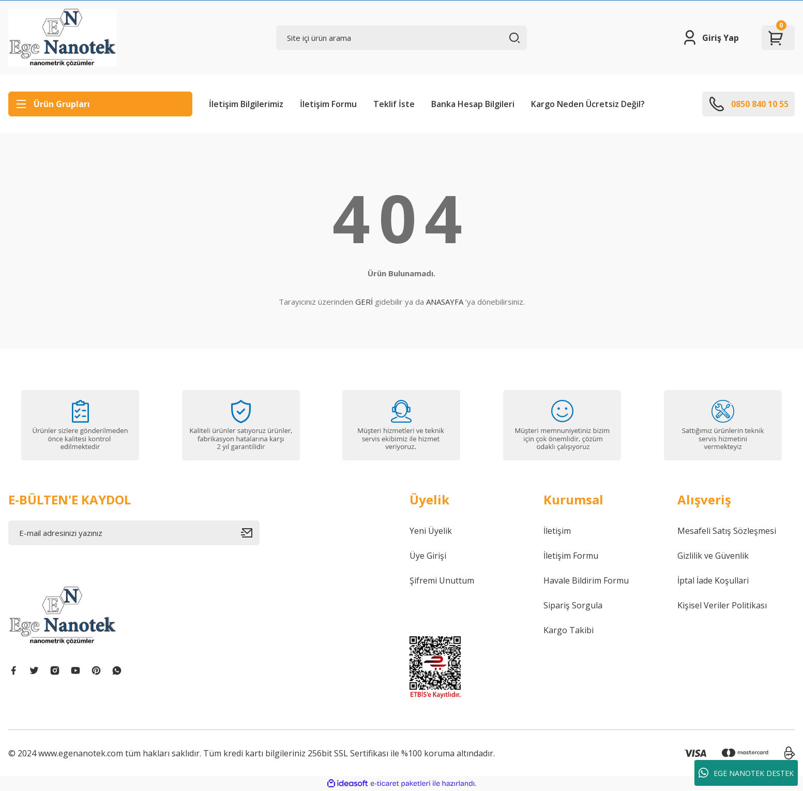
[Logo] (62, 38)
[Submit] (250, 532)
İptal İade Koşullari (713, 580)
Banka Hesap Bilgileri (472, 104)
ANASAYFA (444, 301)
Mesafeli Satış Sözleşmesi (726, 530)
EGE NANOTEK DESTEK (746, 773)
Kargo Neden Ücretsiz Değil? (588, 104)
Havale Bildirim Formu (586, 580)
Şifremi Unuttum (442, 580)
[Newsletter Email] (134, 532)
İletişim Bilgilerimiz (246, 104)
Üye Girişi (428, 555)
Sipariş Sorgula (572, 605)
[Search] (401, 37)
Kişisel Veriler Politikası (722, 605)
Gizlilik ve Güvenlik (713, 555)
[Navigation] (100, 104)
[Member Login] (710, 37)
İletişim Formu (328, 104)
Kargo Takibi (568, 630)
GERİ (364, 301)
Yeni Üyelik (431, 530)
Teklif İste (394, 104)
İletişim (557, 530)
